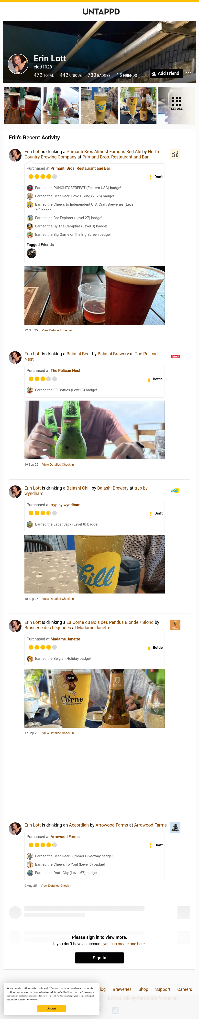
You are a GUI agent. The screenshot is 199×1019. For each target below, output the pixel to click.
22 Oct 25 (31, 330)
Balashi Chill (78, 488)
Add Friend (168, 73)
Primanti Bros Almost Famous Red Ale (103, 151)
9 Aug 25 (30, 885)
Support (162, 989)
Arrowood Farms (112, 825)
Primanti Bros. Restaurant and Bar (115, 156)
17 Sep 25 (31, 733)
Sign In (99, 957)
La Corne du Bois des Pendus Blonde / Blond (110, 622)
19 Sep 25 (31, 464)
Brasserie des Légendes (47, 627)
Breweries (122, 989)
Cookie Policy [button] (52, 996)
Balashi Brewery (113, 353)
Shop (143, 989)
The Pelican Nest (65, 370)
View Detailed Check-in (58, 330)
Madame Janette (93, 627)
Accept (51, 1008)
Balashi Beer (78, 353)
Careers (184, 989)
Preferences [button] (31, 999)
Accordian (79, 825)
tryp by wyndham (65, 505)
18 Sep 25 (31, 599)
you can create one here (124, 943)
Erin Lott (32, 151)
